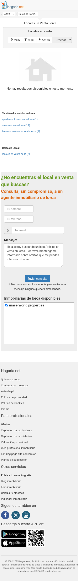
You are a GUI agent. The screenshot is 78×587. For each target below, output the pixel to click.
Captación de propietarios (16, 436)
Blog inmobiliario (11, 481)
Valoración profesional (14, 442)
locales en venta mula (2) (16, 154)
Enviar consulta (37, 278)
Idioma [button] (6, 409)
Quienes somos (10, 379)
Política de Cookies (12, 403)
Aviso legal (7, 391)
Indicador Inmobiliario (14, 498)
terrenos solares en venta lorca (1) (21, 131)
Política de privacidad (14, 397)
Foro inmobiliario (11, 487)
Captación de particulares (16, 430)
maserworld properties (26, 305)
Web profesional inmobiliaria (18, 448)
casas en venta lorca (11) (16, 125)
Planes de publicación (14, 459)
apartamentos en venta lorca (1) (20, 119)
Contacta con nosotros (14, 385)
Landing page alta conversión (18, 454)
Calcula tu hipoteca (12, 492)
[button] (27, 14)
